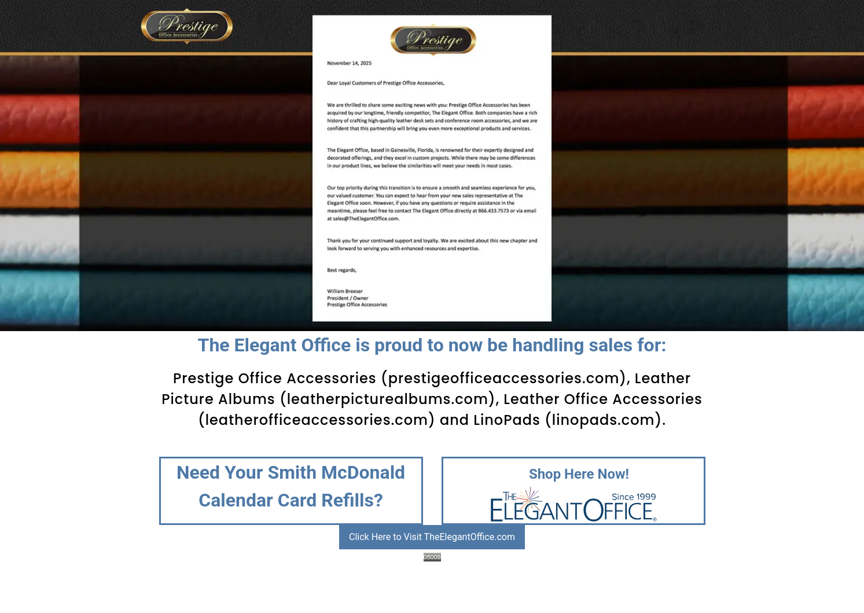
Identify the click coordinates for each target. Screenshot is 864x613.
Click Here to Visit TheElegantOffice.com (432, 536)
